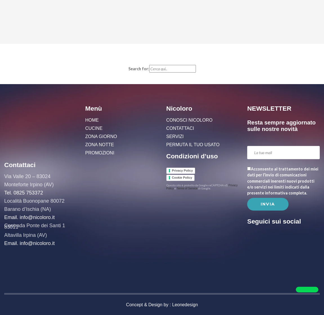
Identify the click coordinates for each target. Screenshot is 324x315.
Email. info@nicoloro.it (29, 217)
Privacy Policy (182, 170)
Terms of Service (186, 188)
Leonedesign (185, 304)
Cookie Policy (182, 177)
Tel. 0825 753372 (23, 193)
